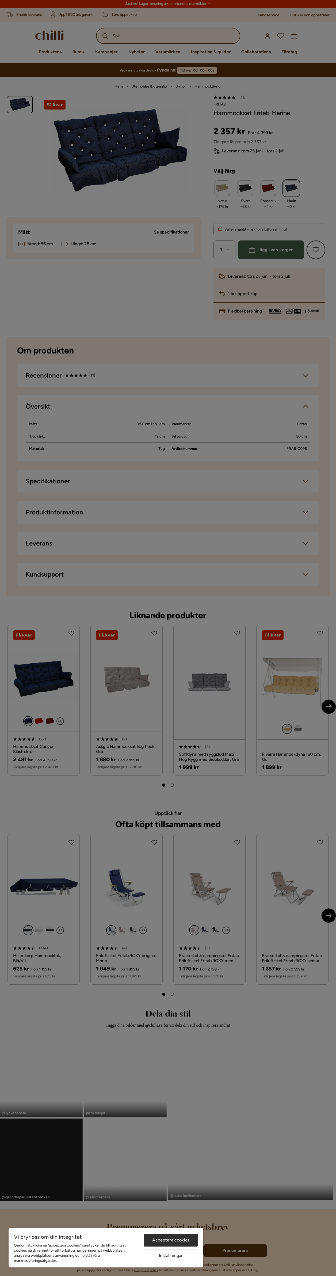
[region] (106, 1247)
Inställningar (171, 1255)
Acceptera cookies (170, 1240)
